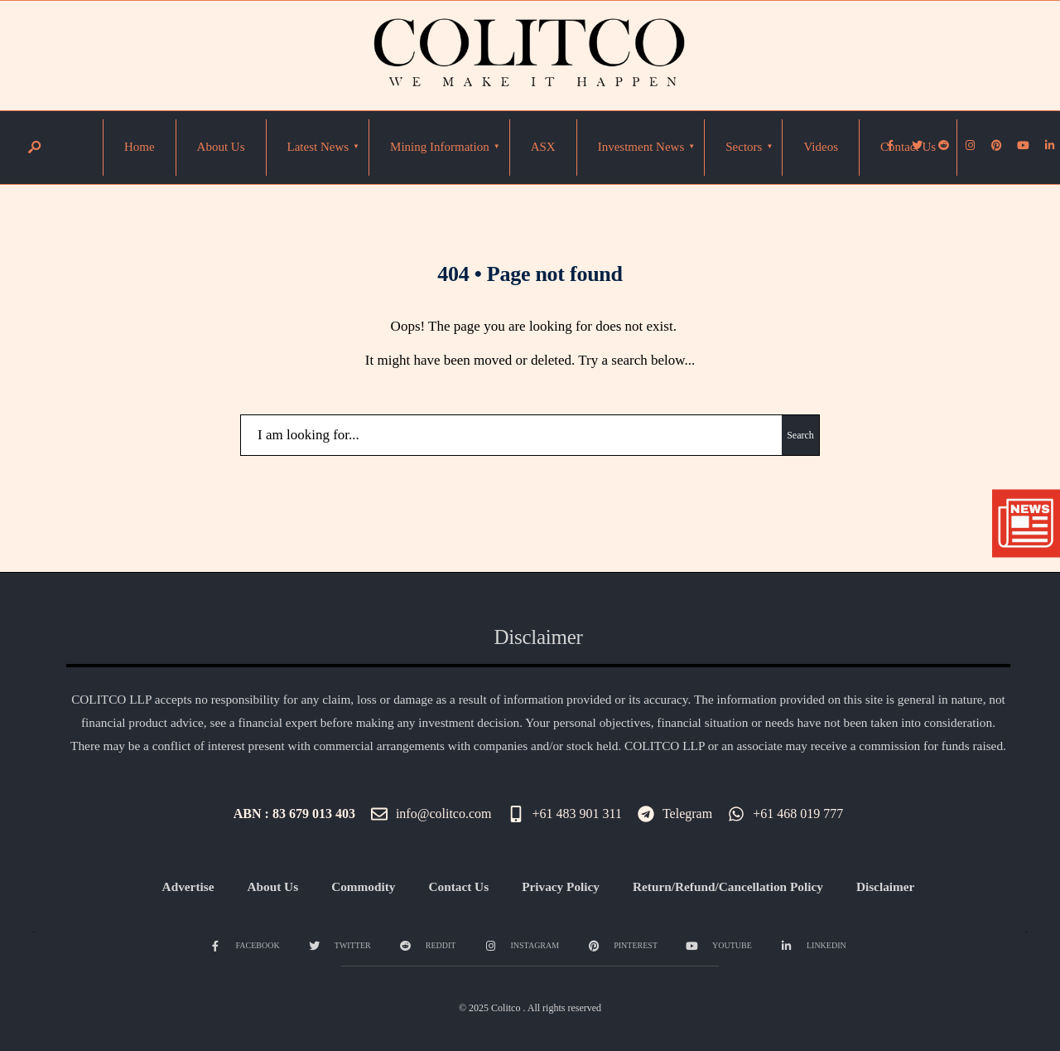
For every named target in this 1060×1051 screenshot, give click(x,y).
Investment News (641, 146)
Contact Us (908, 146)
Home (139, 146)
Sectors (743, 146)
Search (800, 435)
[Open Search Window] (34, 148)
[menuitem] (318, 147)
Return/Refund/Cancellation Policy (728, 886)
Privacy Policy (561, 886)
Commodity (363, 886)
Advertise (188, 886)
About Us (221, 146)
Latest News (318, 146)
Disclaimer (885, 886)
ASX (543, 146)
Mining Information (439, 146)
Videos (820, 146)
